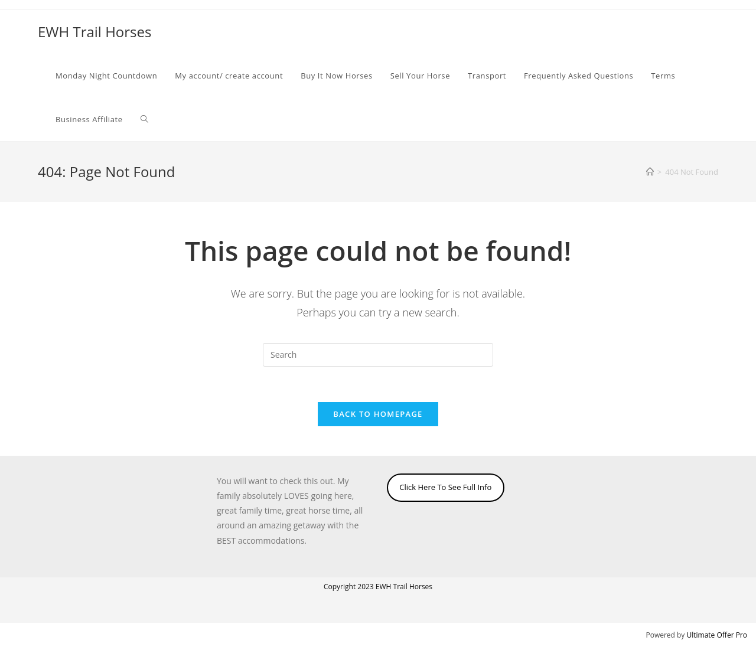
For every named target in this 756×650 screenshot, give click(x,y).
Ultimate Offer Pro (716, 635)
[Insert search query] (378, 355)
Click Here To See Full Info (445, 487)
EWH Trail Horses (94, 31)
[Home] (650, 171)
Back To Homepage (377, 414)
